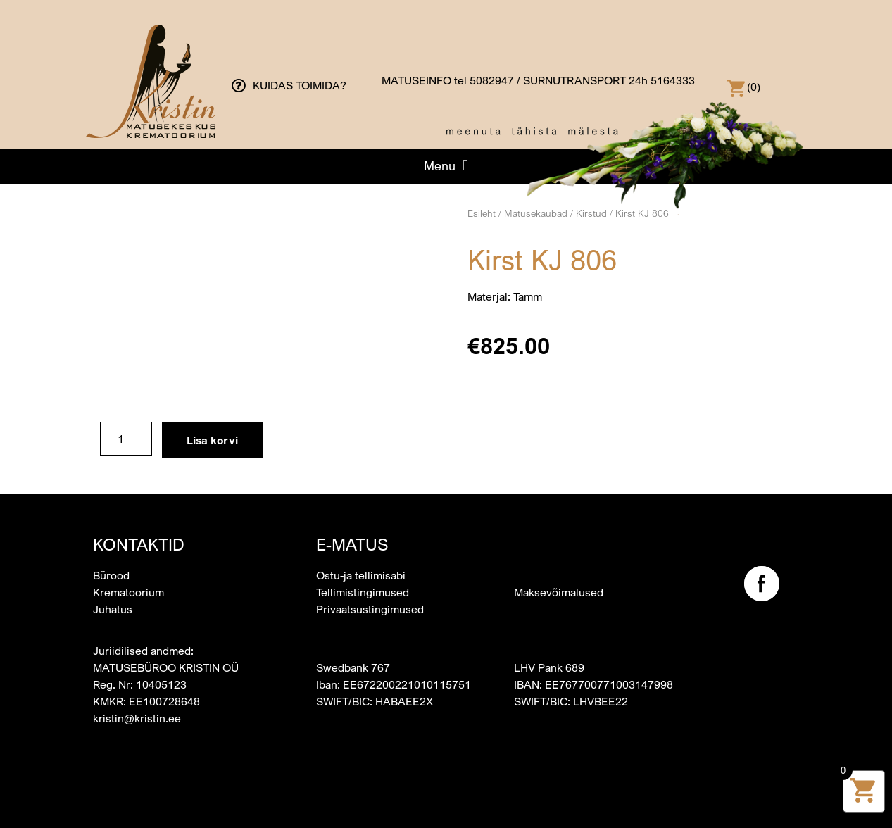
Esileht (481, 213)
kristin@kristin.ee (137, 718)
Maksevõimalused (558, 592)
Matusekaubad (535, 213)
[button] (446, 165)
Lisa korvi (212, 440)
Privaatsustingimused (370, 609)
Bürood (111, 575)
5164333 (673, 80)
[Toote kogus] (126, 439)
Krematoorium (128, 592)
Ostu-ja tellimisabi (361, 575)
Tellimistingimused (362, 592)
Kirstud (591, 213)
